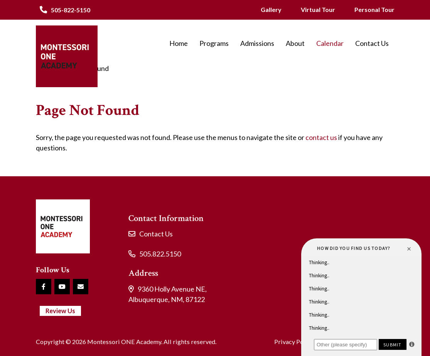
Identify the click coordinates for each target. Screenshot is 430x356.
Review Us (60, 310)
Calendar (330, 43)
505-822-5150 (70, 9)
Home (178, 43)
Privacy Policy (294, 341)
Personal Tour (374, 9)
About (295, 43)
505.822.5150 (160, 254)
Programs (214, 43)
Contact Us (372, 43)
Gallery (271, 9)
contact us (321, 137)
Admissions (257, 43)
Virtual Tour (318, 9)
